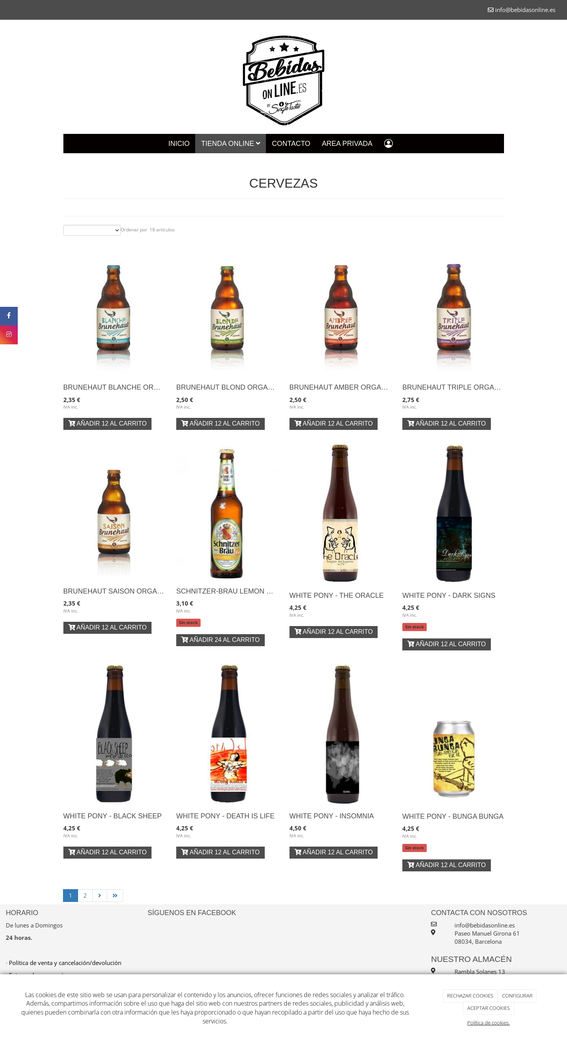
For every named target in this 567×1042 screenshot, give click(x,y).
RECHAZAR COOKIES (470, 995)
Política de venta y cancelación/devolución (65, 963)
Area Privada (347, 143)
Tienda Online (230, 143)
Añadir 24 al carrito (220, 639)
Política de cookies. (488, 1022)
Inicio (178, 143)
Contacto (291, 143)
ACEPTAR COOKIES (488, 1007)
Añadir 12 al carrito (107, 423)
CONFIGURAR (517, 995)
